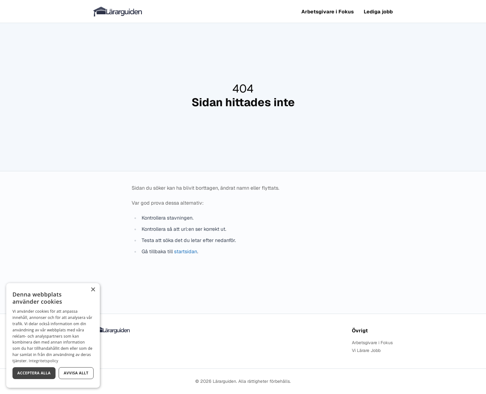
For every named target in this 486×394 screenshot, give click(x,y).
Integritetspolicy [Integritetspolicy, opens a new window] (43, 360)
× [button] (92, 289)
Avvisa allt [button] (76, 373)
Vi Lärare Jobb (366, 350)
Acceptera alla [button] (34, 373)
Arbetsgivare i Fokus (327, 11)
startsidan (185, 251)
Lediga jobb (378, 11)
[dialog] (53, 335)
